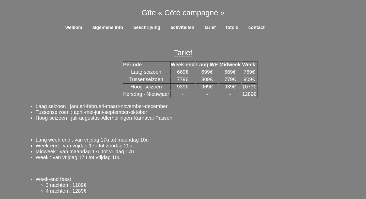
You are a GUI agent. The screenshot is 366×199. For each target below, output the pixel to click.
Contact (256, 27)
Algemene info (108, 27)
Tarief (210, 27)
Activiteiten (182, 27)
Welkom (74, 27)
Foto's (232, 27)
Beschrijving (146, 27)
